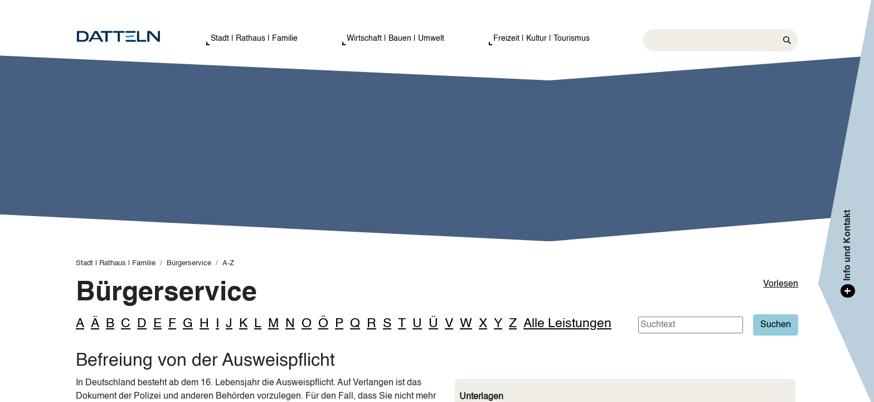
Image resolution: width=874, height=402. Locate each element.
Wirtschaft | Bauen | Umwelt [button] (395, 38)
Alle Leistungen (567, 323)
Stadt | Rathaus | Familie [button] (254, 38)
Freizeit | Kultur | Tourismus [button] (541, 38)
